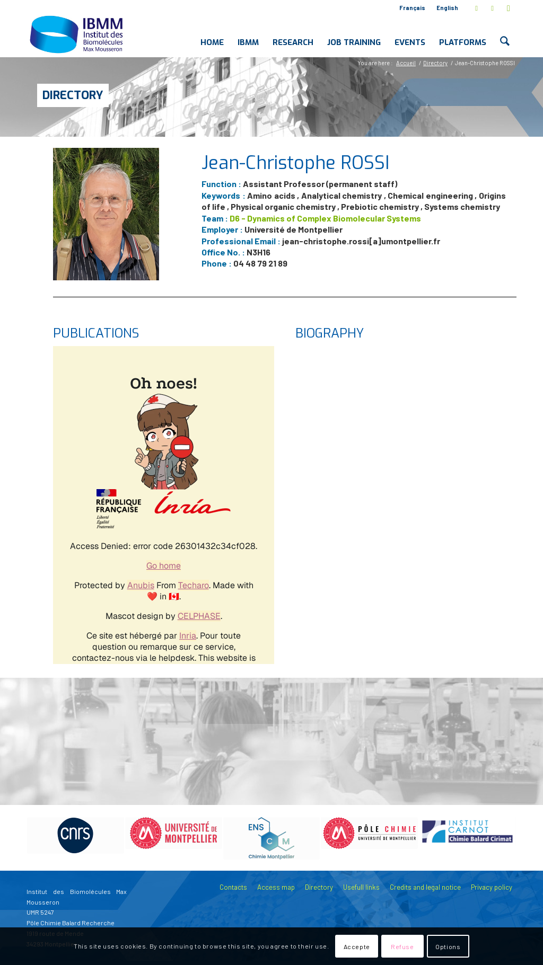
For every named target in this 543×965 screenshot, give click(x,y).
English (447, 7)
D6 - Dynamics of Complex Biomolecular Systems (325, 218)
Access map (276, 887)
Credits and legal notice (425, 887)
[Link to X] (476, 8)
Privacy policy (491, 887)
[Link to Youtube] (508, 8)
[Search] (505, 34)
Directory (72, 95)
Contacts (233, 887)
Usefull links (361, 887)
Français (412, 7)
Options (447, 946)
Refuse (402, 946)
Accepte (357, 946)
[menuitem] (412, 8)
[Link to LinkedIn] (492, 8)
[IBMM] (77, 34)
